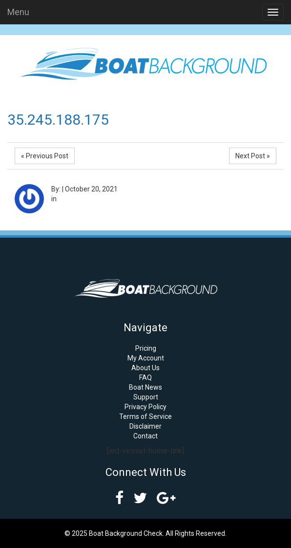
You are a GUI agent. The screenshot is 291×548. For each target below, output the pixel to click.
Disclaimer (145, 426)
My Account (145, 358)
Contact (145, 436)
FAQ (145, 377)
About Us (145, 368)
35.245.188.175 (58, 119)
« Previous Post (44, 156)
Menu (18, 12)
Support (145, 397)
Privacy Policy (145, 407)
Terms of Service (145, 416)
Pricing (145, 348)
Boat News (145, 387)
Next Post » (252, 156)
